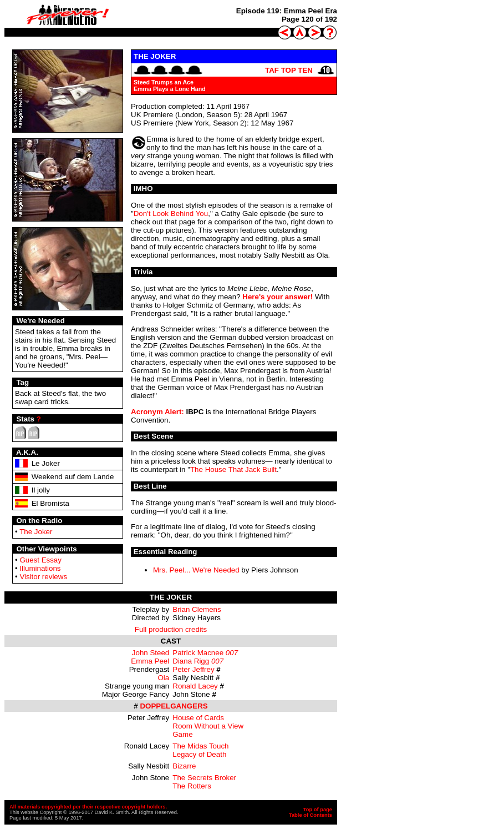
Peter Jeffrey (193, 669)
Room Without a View (207, 726)
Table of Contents (310, 815)
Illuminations (39, 568)
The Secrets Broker (204, 777)
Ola (164, 678)
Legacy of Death (199, 754)
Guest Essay (40, 560)
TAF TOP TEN (289, 70)
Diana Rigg (190, 661)
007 (232, 653)
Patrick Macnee (197, 653)
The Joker (35, 531)
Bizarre (184, 766)
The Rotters (191, 786)
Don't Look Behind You (171, 213)
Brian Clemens (196, 609)
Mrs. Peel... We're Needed (196, 570)
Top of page (317, 809)
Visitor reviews (43, 576)
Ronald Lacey (195, 686)
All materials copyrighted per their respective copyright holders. (88, 807)
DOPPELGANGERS (173, 706)
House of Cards (198, 718)
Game (182, 734)
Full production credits (171, 629)
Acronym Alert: (157, 412)
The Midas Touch (200, 746)
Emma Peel (150, 661)
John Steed (150, 653)
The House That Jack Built (233, 469)
